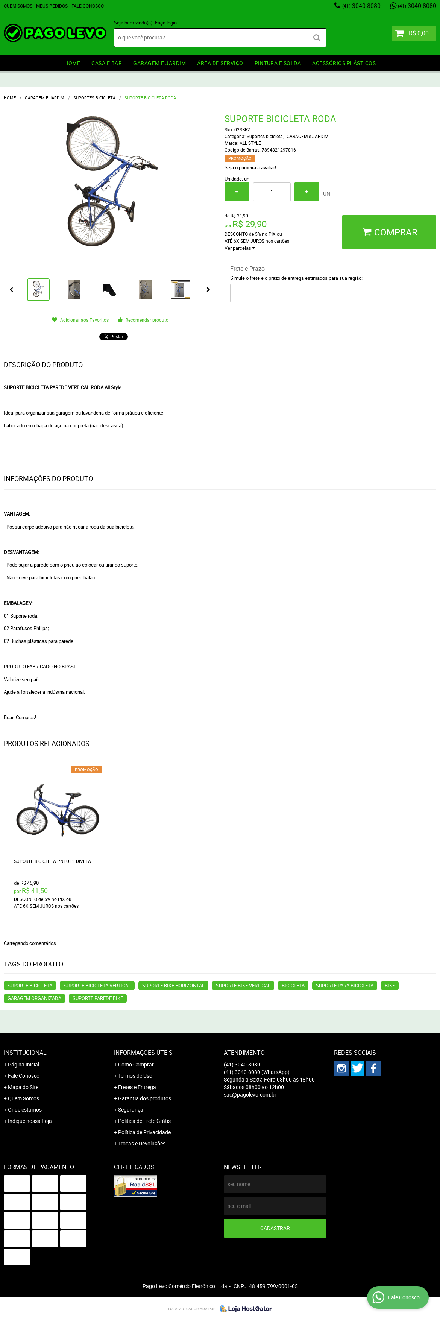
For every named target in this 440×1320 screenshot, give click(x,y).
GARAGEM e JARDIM (159, 63)
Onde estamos (25, 1109)
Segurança (130, 1109)
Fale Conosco (87, 6)
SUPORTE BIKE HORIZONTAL (173, 985)
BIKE (390, 985)
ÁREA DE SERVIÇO (220, 63)
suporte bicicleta (30, 985)
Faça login (166, 22)
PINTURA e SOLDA (278, 63)
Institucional (25, 1052)
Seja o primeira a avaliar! (250, 167)
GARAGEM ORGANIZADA (34, 998)
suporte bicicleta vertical (97, 985)
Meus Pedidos (52, 6)
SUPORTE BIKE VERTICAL (243, 985)
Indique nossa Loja (30, 1120)
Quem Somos (18, 6)
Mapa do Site (23, 1087)
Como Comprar (136, 1064)
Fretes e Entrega (137, 1087)
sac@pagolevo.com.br (250, 1094)
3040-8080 (361, 6)
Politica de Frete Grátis (144, 1120)
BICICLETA (293, 985)
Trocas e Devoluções (141, 1143)
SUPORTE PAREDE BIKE (98, 998)
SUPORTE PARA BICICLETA (344, 985)
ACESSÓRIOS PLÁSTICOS (344, 63)
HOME (72, 63)
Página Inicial (23, 1064)
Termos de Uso (135, 1075)
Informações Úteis (143, 1052)
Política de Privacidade (144, 1132)
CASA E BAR (106, 63)
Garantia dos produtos (144, 1098)
